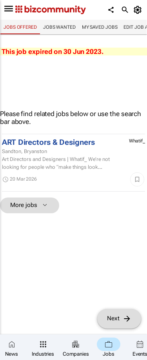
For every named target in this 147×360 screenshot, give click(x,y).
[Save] (137, 179)
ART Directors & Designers (48, 142)
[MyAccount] (139, 10)
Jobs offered (20, 27)
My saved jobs (100, 27)
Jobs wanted (59, 27)
